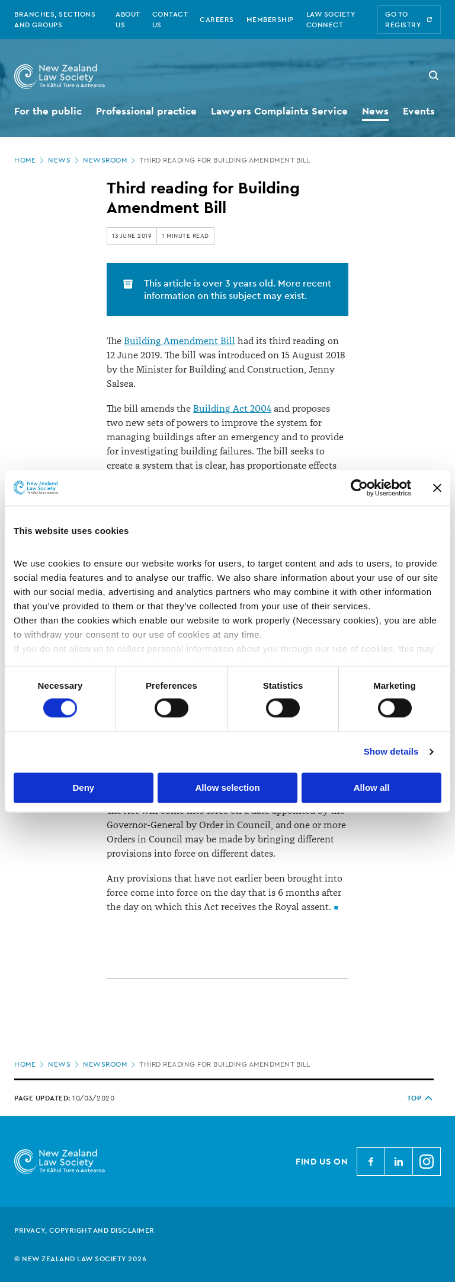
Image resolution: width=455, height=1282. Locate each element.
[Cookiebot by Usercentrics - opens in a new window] (359, 488)
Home (30, 160)
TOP (420, 1098)
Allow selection (227, 787)
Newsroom (110, 160)
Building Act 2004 (232, 409)
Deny (83, 787)
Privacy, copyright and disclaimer (84, 1230)
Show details (391, 752)
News (64, 160)
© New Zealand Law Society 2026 (80, 1259)
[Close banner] (437, 487)
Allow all (372, 787)
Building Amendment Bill (179, 341)
